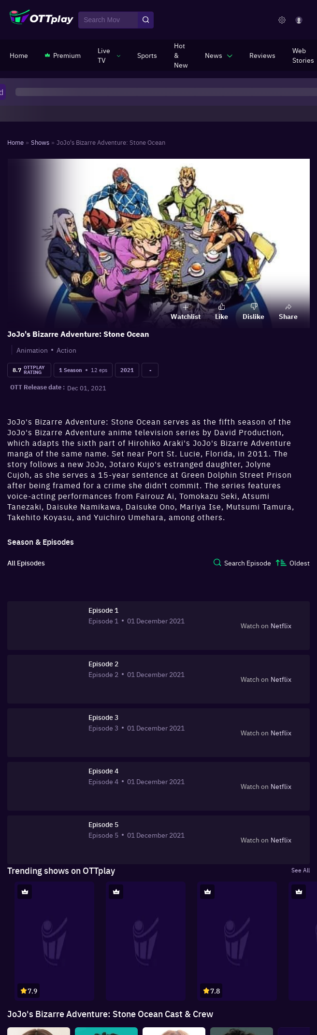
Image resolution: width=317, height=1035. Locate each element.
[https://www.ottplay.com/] (19, 55)
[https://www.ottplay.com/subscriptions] (63, 55)
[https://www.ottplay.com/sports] (147, 55)
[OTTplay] (41, 20)
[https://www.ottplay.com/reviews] (262, 55)
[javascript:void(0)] (109, 55)
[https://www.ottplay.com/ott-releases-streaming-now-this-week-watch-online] (181, 55)
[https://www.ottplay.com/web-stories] (303, 55)
